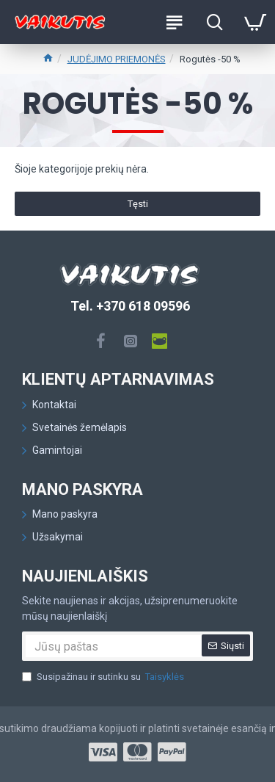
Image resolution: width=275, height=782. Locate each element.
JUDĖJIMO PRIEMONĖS (116, 59)
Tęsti (138, 203)
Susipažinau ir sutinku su (104, 677)
